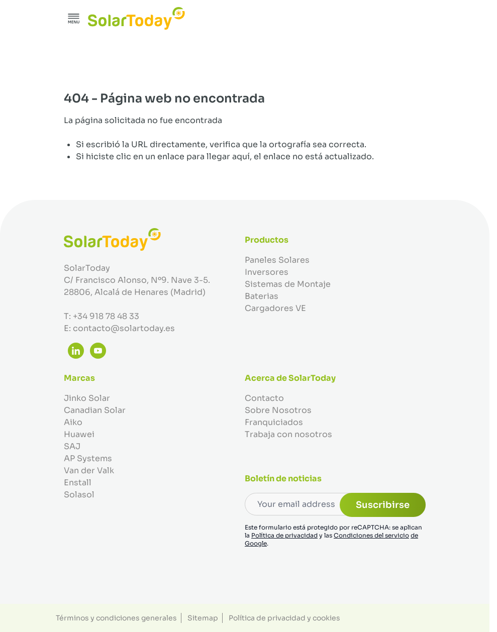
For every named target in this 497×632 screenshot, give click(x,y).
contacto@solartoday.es (124, 328)
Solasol (79, 494)
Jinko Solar (87, 398)
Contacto (264, 398)
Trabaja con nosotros (288, 434)
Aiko (73, 422)
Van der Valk (89, 470)
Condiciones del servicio (371, 535)
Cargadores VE (275, 308)
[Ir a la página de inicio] (136, 18)
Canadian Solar (95, 410)
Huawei (79, 434)
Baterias (261, 296)
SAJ (72, 446)
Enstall (77, 482)
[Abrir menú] (74, 19)
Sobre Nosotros (278, 410)
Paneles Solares (277, 260)
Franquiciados (274, 422)
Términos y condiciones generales (116, 617)
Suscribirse (383, 504)
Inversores (266, 272)
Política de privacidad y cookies (284, 617)
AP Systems (88, 458)
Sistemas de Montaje (288, 284)
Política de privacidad (284, 535)
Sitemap (202, 617)
